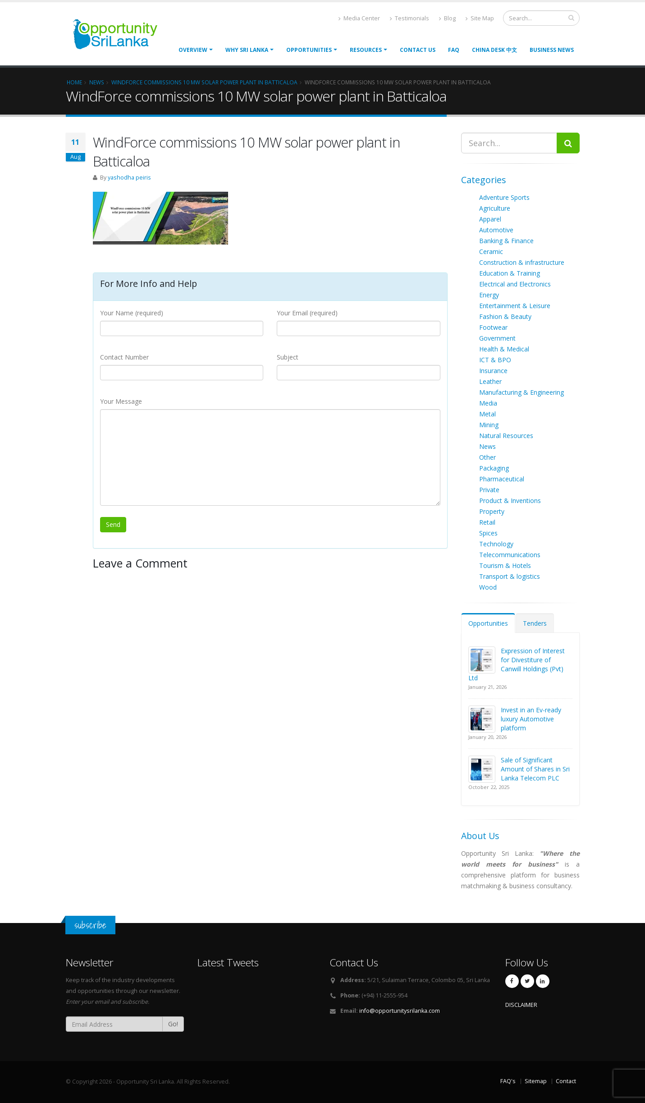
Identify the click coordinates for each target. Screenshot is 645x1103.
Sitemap (536, 1081)
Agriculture (494, 208)
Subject (287, 357)
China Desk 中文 (494, 50)
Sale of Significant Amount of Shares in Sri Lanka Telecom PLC (535, 769)
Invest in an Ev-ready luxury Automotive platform (531, 719)
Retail (487, 522)
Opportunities (488, 623)
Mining (489, 424)
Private (489, 489)
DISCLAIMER (521, 1005)
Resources (366, 50)
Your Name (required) (131, 313)
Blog (447, 18)
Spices (488, 533)
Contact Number (124, 357)
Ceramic (491, 251)
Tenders (535, 623)
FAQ (453, 50)
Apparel (490, 219)
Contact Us (417, 50)
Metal (487, 414)
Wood (488, 587)
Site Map (480, 18)
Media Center (359, 18)
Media (488, 403)
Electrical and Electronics (515, 284)
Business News (552, 50)
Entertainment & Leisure (514, 305)
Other (487, 457)
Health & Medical (504, 349)
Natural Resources (506, 435)
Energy (489, 295)
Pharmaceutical (501, 479)
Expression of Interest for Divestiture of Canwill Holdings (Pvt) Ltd (516, 664)
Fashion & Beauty (505, 316)
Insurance (493, 370)
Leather (490, 381)
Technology (496, 544)
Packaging (494, 468)
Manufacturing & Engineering (521, 392)
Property (491, 511)
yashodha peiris (129, 177)
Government (497, 338)
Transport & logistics (509, 576)
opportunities (309, 50)
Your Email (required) (307, 313)
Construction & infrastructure (521, 262)
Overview (192, 50)
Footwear (493, 327)
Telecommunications (509, 554)
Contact (566, 1081)
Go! (173, 1024)
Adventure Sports (504, 197)
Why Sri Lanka (246, 50)
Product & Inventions (510, 500)
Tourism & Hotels (505, 565)
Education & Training (509, 273)
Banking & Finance (506, 240)
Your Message (121, 401)
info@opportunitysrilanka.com (399, 1011)
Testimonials (409, 18)
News (487, 446)
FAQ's (508, 1081)
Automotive (496, 230)
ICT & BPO (495, 359)
